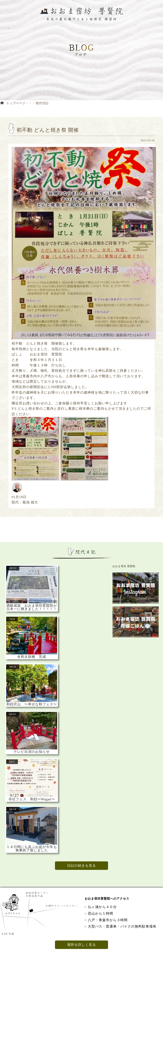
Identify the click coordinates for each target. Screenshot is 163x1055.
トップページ (15, 103)
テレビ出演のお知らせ (32, 751)
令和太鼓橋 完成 (31, 656)
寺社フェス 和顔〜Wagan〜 (31, 799)
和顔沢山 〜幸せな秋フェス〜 (31, 704)
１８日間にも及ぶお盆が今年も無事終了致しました (31, 848)
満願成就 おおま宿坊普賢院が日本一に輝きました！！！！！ (31, 607)
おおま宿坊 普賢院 (123, 566)
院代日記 (42, 103)
